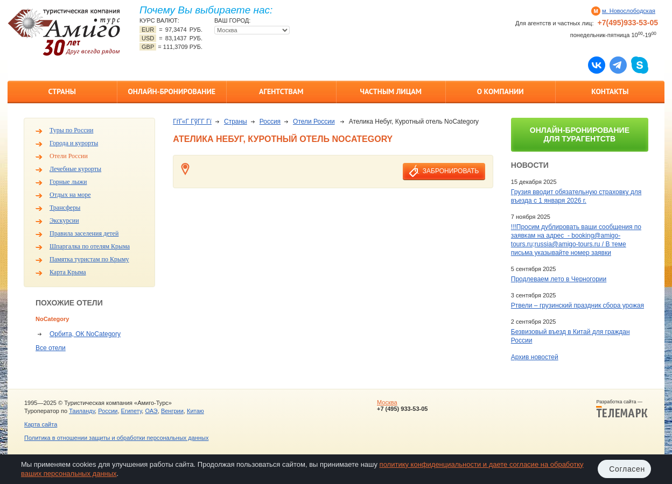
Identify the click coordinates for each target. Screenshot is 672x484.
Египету (131, 411)
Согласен (627, 469)
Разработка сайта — (622, 408)
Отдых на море (70, 194)
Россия (270, 121)
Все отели (51, 348)
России (107, 411)
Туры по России (71, 130)
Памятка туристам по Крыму (89, 259)
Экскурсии (64, 220)
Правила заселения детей (84, 233)
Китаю (195, 411)
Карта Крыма (68, 272)
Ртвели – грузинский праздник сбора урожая (577, 305)
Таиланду (82, 411)
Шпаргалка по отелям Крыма (90, 246)
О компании (500, 91)
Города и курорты (74, 143)
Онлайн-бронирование (171, 91)
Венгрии (172, 411)
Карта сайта (40, 424)
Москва (387, 402)
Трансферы (65, 207)
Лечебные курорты (75, 169)
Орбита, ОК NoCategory (85, 334)
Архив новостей (534, 357)
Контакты (609, 91)
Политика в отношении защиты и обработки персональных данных (116, 438)
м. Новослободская (628, 11)
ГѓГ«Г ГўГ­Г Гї (192, 121)
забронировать (451, 171)
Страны (62, 91)
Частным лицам (391, 91)
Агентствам (281, 91)
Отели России (69, 156)
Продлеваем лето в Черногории (558, 279)
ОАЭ (151, 411)
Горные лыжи (68, 182)
